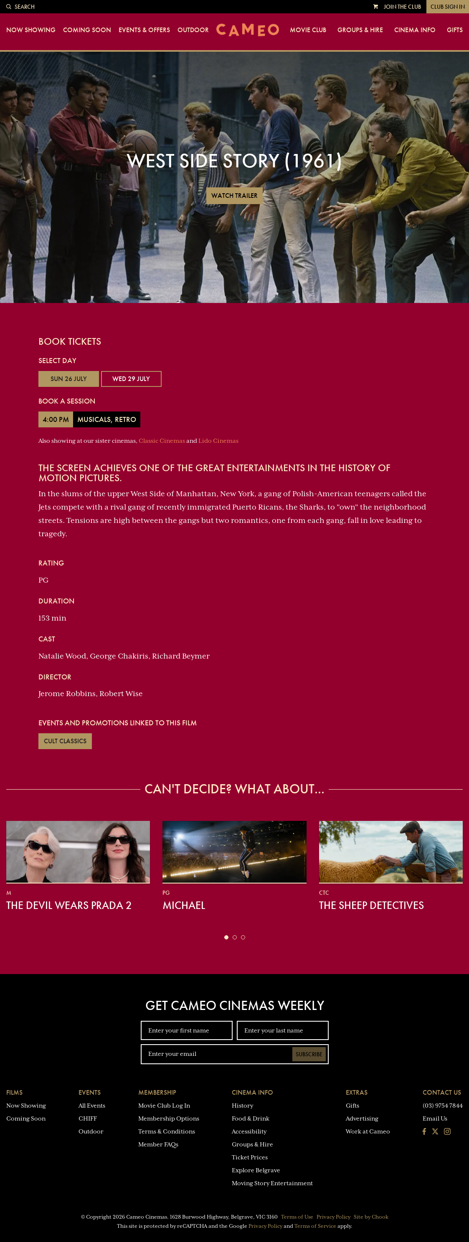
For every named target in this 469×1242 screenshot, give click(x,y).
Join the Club (402, 6)
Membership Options (168, 1118)
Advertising (362, 1118)
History (242, 1105)
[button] (226, 937)
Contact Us (442, 1092)
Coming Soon (87, 30)
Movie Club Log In (164, 1105)
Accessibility (249, 1131)
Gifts (455, 30)
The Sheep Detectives (371, 905)
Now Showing (31, 30)
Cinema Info (415, 30)
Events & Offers (144, 30)
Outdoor (193, 30)
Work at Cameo (368, 1131)
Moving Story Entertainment (272, 1183)
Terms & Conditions (166, 1131)
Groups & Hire (360, 30)
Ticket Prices (250, 1157)
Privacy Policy (333, 1217)
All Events (92, 1105)
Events (90, 1092)
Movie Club (308, 30)
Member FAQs (158, 1144)
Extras (357, 1092)
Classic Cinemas (162, 440)
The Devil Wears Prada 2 (69, 905)
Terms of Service (315, 1226)
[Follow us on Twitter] (435, 1132)
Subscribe (309, 1054)
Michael (183, 905)
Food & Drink (250, 1118)
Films (14, 1092)
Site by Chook (371, 1217)
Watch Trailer (234, 195)
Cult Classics (65, 741)
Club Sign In (448, 6)
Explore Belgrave (256, 1170)
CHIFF (88, 1118)
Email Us (435, 1118)
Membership (157, 1092)
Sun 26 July (69, 378)
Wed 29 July (131, 378)
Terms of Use (297, 1217)
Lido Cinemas (218, 440)
